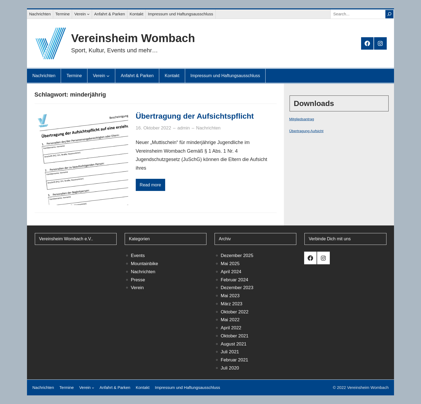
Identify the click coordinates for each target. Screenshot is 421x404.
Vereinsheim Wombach (133, 38)
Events (138, 255)
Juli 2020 (230, 368)
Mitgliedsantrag (301, 119)
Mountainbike (144, 263)
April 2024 (231, 271)
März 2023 (231, 303)
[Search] (389, 14)
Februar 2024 (234, 279)
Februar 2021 (234, 359)
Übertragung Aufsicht (306, 131)
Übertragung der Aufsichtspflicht (195, 116)
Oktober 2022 (235, 311)
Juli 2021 (230, 351)
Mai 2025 (230, 263)
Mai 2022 (230, 319)
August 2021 (233, 344)
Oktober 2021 (235, 335)
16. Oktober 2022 (153, 128)
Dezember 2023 (237, 287)
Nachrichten (208, 128)
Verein (137, 287)
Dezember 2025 (237, 255)
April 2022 (231, 327)
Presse (138, 279)
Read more (150, 185)
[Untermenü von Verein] (88, 14)
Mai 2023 (230, 295)
